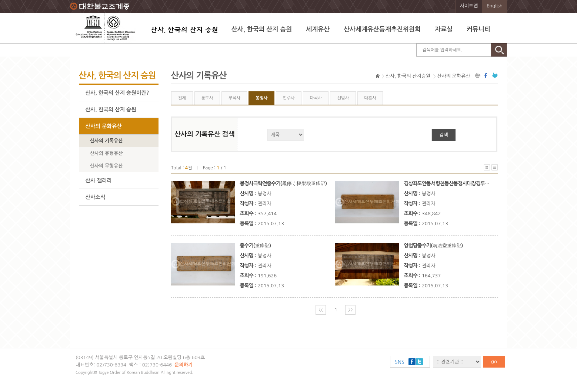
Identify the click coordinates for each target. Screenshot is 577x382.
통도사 (207, 98)
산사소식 (96, 197)
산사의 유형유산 (106, 153)
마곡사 (316, 98)
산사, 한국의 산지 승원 (261, 29)
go (494, 361)
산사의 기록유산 (106, 140)
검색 (443, 134)
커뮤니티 (478, 29)
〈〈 (320, 309)
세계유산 (318, 29)
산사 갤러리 (99, 180)
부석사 (234, 98)
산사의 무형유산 (106, 165)
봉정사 (261, 98)
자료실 (444, 29)
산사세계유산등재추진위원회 (382, 29)
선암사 (343, 98)
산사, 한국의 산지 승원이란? (117, 92)
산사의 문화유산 (104, 126)
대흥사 (370, 98)
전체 (182, 98)
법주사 (288, 98)
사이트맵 (469, 5)
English (495, 5)
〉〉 (350, 309)
